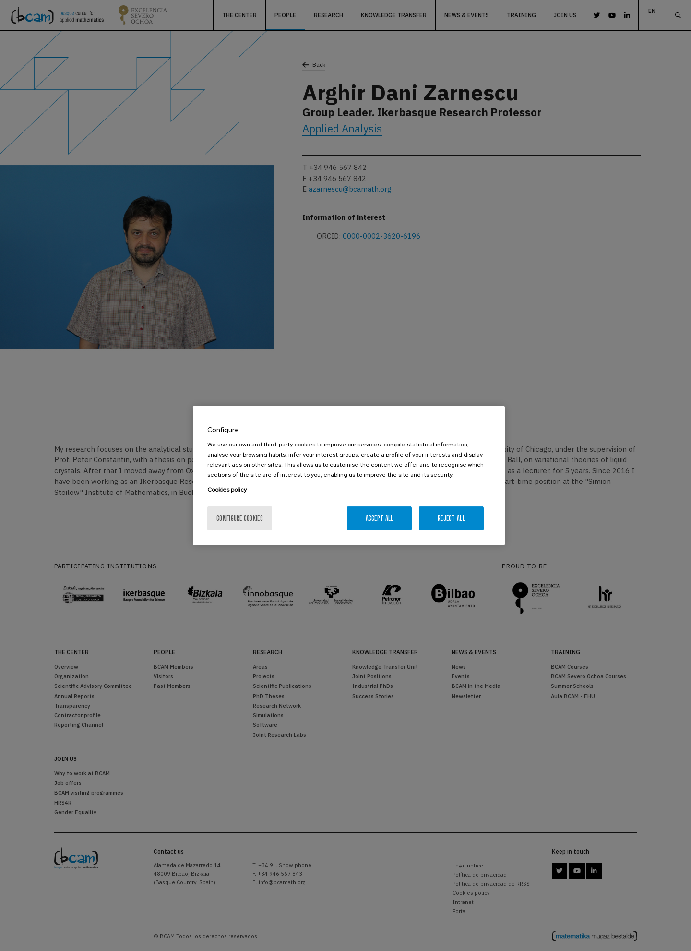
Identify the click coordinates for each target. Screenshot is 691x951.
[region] (349, 475)
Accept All (379, 518)
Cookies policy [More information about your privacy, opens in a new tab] (227, 490)
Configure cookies (239, 518)
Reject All (451, 518)
